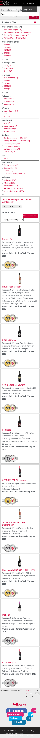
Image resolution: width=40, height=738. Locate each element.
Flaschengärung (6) (12, 143)
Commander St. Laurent (13, 384)
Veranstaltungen (29, 3)
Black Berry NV (9, 339)
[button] (16, 710)
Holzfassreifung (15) (12, 146)
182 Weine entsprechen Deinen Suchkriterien (17, 200)
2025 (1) (7, 80)
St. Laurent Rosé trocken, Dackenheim (14, 523)
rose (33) (7, 113)
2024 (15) (7, 50)
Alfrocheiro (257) (11, 185)
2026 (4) (7, 44)
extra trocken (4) (10, 126)
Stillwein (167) (9, 104)
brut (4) (7, 123)
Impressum (13, 736)
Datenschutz (30, 736)
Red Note (6, 429)
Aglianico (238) (10, 180)
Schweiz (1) (8, 170)
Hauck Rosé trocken (11, 286)
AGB (21, 736)
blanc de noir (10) (11, 111)
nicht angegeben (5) (12, 149)
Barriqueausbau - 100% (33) (15, 138)
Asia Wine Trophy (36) (13, 29)
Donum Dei (7, 239)
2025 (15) (7, 47)
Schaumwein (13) (11, 101)
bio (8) (6, 158)
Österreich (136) (10, 168)
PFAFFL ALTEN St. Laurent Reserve (18, 569)
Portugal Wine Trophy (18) (14, 38)
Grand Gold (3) (10, 68)
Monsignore (8, 614)
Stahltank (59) (9, 151)
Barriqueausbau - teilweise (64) (17, 140)
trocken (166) (9, 131)
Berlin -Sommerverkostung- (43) (17, 32)
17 (23, 693)
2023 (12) (7, 86)
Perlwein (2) (9, 98)
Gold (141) (8, 65)
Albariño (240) (9, 183)
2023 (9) (7, 53)
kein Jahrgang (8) (11, 77)
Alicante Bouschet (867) (13, 188)
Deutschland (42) (11, 165)
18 (26, 693)
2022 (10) (7, 88)
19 (28, 693)
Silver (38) (8, 71)
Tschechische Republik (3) (14, 173)
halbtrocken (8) (10, 128)
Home (15, 3)
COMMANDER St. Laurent (14, 480)
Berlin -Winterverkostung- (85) (16, 35)
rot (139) (7, 116)
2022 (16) (7, 55)
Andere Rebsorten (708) (14, 191)
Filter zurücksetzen (30, 216)
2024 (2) (7, 83)
